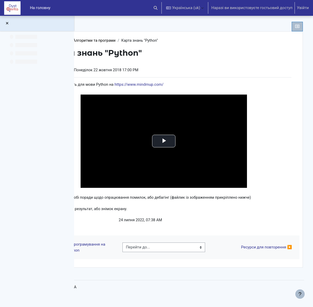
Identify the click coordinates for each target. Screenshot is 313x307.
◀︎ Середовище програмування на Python (121, 254)
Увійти (303, 7)
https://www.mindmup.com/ (198, 85)
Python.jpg (116, 227)
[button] (156, 8)
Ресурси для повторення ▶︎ (258, 254)
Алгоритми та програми (155, 40)
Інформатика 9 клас (109, 40)
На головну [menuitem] (40, 7)
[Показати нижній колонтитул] (300, 294)
